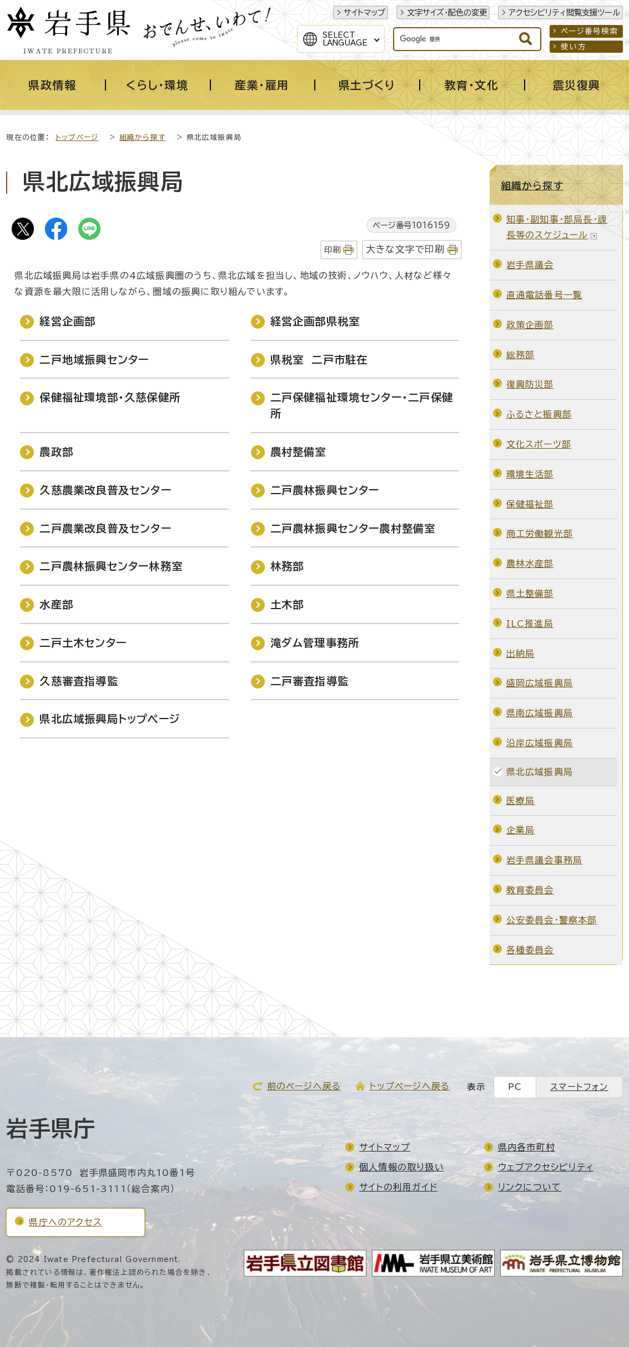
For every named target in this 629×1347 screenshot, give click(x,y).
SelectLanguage (345, 39)
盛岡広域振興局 (539, 682)
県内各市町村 (526, 1147)
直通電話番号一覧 (544, 294)
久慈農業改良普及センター (105, 490)
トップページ (77, 137)
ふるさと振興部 (539, 414)
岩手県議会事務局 (544, 860)
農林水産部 (530, 563)
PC (515, 1087)
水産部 (56, 604)
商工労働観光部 (539, 533)
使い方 (573, 47)
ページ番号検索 (589, 31)
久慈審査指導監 (78, 681)
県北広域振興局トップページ (109, 718)
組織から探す (142, 137)
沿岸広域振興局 (539, 742)
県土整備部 (530, 593)
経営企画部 (67, 321)
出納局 (520, 653)
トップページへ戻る (409, 1086)
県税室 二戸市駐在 (319, 359)
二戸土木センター (83, 642)
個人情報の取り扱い (401, 1167)
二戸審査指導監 (309, 681)
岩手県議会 (530, 264)
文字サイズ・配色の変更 (447, 12)
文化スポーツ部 (538, 444)
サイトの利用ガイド (398, 1187)
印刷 (332, 249)
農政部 (56, 451)
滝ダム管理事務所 (315, 642)
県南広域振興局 (539, 712)
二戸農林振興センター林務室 (111, 566)
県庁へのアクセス (65, 1222)
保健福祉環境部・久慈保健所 (109, 397)
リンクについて (529, 1187)
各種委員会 (530, 950)
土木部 (287, 604)
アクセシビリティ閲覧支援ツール (564, 12)
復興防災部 (530, 384)
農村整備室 (298, 451)
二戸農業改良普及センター (105, 528)
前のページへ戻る (304, 1086)
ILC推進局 (529, 623)
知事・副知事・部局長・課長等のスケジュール (556, 227)
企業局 (520, 830)
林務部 (287, 566)
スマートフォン (579, 1087)
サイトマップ (364, 12)
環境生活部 (530, 474)
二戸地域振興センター (94, 359)
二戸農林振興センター (325, 490)
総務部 (520, 354)
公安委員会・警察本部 (551, 920)
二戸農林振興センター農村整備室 (353, 528)
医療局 (520, 800)
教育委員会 (530, 890)
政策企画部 (530, 324)
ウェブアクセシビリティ (545, 1167)
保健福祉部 (530, 504)
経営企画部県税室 (315, 321)
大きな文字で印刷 (405, 249)
